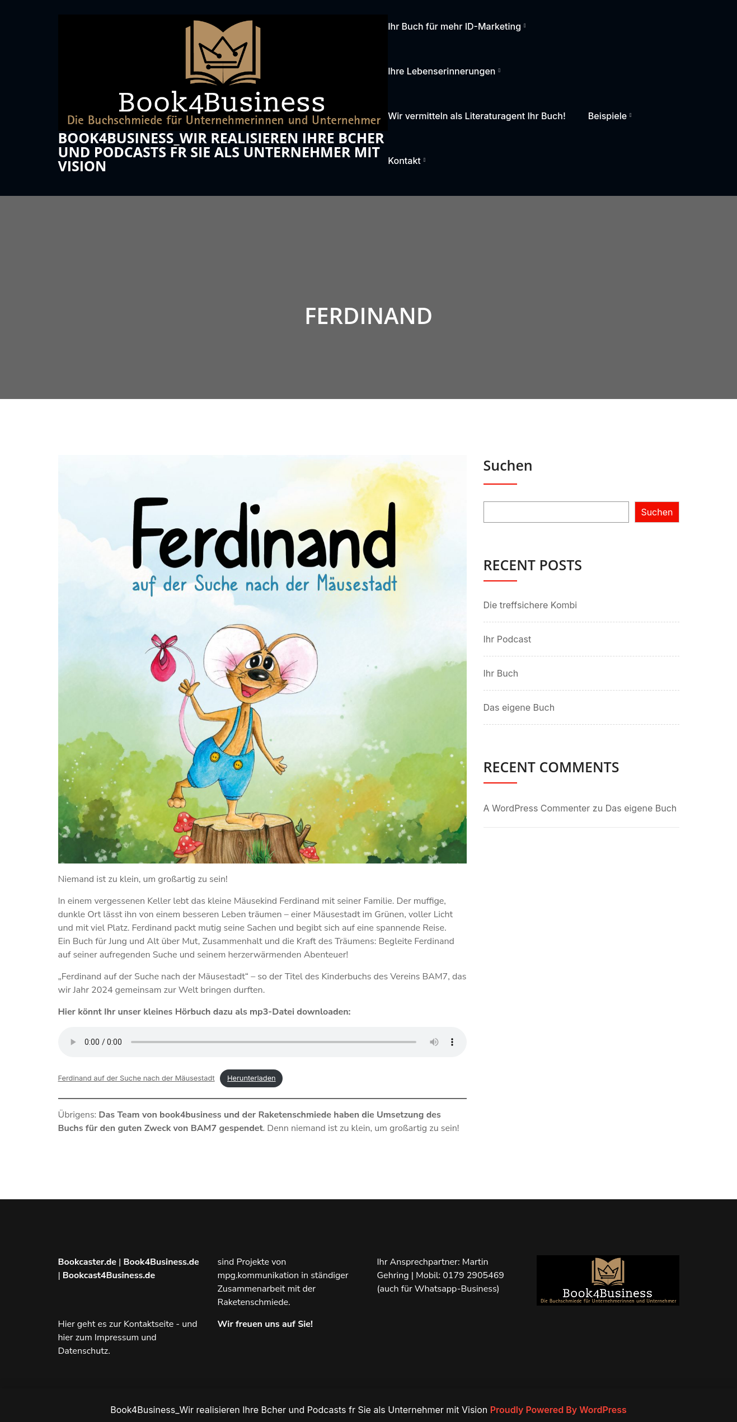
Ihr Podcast (507, 639)
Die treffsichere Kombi (530, 605)
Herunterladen (251, 1078)
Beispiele (607, 115)
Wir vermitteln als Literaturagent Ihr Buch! (477, 115)
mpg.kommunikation (258, 1275)
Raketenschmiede (253, 1302)
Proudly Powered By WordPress (558, 1409)
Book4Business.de (161, 1262)
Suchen (508, 465)
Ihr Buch (501, 673)
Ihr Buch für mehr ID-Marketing (454, 26)
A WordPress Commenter (536, 808)
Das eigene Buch (519, 707)
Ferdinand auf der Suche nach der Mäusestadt (136, 1078)
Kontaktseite (148, 1324)
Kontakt (404, 160)
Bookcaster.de (87, 1262)
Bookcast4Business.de (109, 1275)
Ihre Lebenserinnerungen (441, 71)
